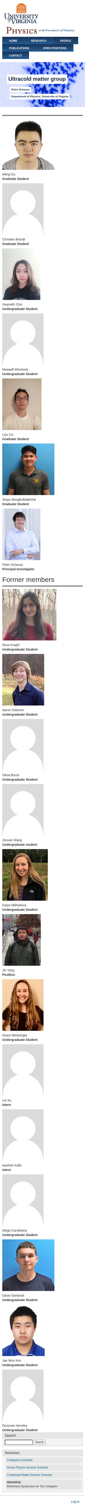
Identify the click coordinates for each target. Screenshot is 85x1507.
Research (38, 40)
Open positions (54, 48)
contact (15, 55)
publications (19, 48)
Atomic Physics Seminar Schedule (27, 1467)
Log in (75, 1501)
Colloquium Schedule (19, 1460)
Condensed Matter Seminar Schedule (29, 1474)
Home (13, 40)
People (65, 40)
